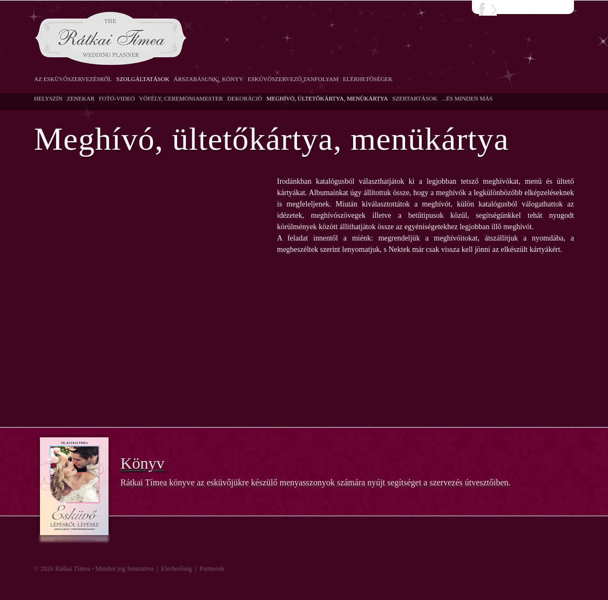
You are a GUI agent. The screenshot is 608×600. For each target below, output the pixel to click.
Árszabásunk (196, 79)
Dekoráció (244, 98)
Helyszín (48, 98)
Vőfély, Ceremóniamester (181, 98)
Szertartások (415, 98)
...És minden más (467, 98)
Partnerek (212, 568)
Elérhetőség (176, 568)
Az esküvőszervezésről (73, 79)
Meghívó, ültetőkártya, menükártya (327, 98)
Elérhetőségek (368, 79)
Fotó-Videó (117, 98)
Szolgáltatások (142, 79)
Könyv (233, 79)
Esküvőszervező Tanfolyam (293, 79)
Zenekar (80, 98)
